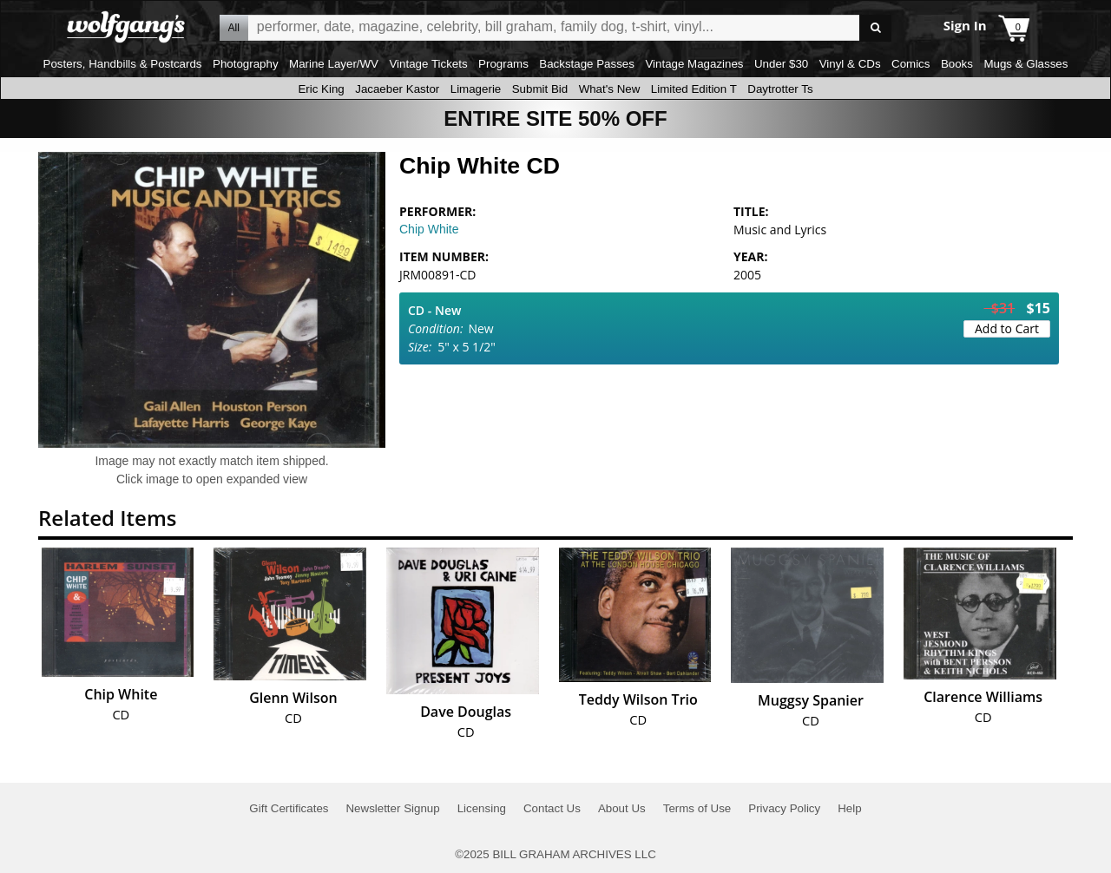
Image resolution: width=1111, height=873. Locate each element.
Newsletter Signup (392, 808)
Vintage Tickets (428, 63)
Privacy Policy (784, 808)
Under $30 (781, 63)
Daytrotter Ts (779, 88)
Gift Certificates (288, 808)
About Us (622, 808)
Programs (503, 63)
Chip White (428, 229)
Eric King (321, 88)
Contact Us (552, 808)
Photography (246, 63)
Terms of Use (697, 808)
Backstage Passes (586, 63)
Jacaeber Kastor (397, 88)
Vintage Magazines (694, 63)
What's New (610, 88)
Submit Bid (540, 88)
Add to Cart (1007, 328)
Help (849, 808)
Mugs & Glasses (1025, 63)
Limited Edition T (694, 88)
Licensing (481, 808)
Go (875, 28)
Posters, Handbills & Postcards (122, 63)
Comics (910, 63)
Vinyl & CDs (850, 63)
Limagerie (476, 88)
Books (957, 63)
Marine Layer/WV (333, 63)
